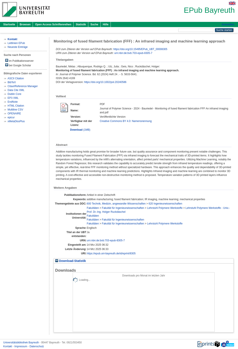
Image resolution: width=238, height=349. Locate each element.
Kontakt (8, 346)
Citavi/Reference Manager (23, 86)
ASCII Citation (16, 78)
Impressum (21, 346)
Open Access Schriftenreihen (53, 24)
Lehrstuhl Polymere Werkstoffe (165, 207)
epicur (11, 117)
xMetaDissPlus (16, 121)
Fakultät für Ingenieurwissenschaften (123, 207)
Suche (94, 24)
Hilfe (105, 24)
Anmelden (228, 24)
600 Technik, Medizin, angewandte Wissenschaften (116, 203)
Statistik (81, 24)
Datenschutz (36, 346)
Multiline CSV (15, 109)
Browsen (25, 24)
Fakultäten (93, 207)
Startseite (9, 24)
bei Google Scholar (18, 65)
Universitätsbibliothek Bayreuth (21, 342)
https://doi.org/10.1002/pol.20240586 (105, 82)
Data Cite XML (16, 90)
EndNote (13, 101)
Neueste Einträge (18, 47)
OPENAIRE (14, 113)
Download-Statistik (70, 261)
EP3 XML (13, 97)
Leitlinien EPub (16, 43)
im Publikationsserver (19, 60)
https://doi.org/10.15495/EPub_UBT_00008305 (140, 49)
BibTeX (12, 82)
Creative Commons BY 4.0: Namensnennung (126, 121)
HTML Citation (16, 105)
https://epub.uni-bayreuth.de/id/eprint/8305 (111, 253)
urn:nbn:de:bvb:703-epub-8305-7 (133, 53)
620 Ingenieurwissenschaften (165, 203)
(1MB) (80, 129)
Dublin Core (14, 94)
